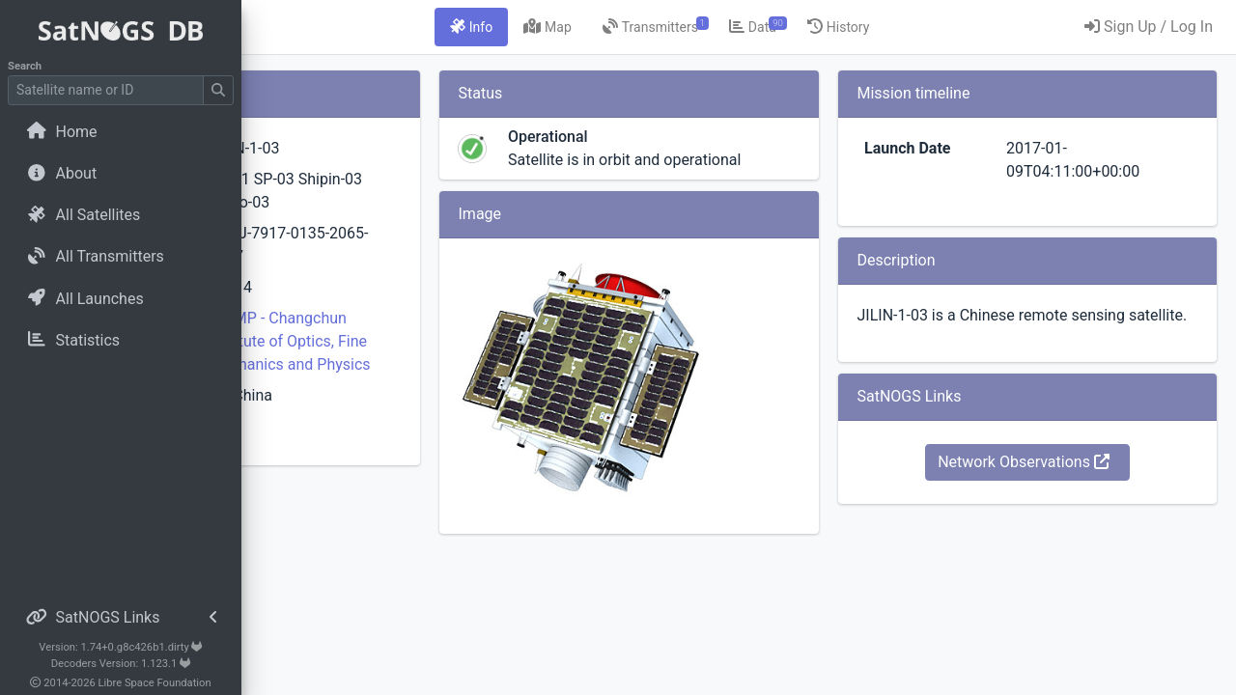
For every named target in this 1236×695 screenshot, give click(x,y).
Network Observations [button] (1061, 485)
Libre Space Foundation (154, 683)
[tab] (585, 27)
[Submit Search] (218, 90)
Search (25, 66)
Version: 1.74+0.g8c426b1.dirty (120, 647)
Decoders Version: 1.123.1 (121, 663)
